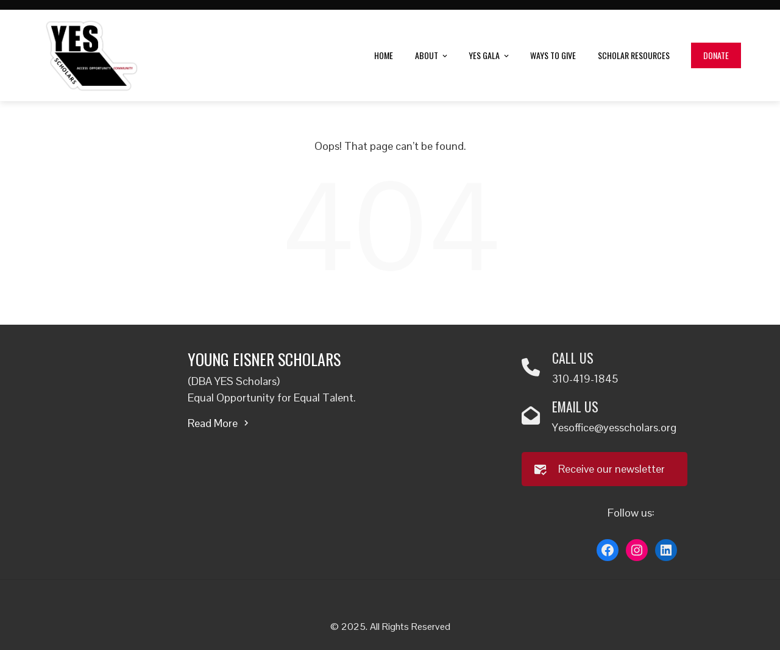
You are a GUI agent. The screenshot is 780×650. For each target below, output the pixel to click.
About (432, 56)
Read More (220, 423)
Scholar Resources (634, 55)
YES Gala (490, 56)
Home (383, 55)
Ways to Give (553, 55)
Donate (716, 55)
